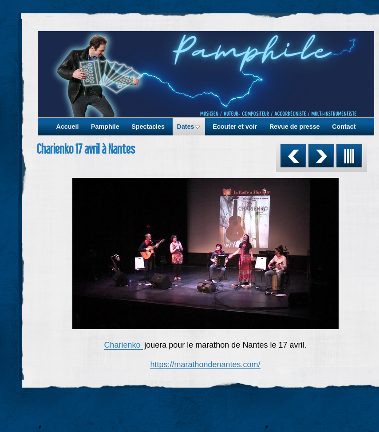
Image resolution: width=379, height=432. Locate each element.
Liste (349, 156)
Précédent (293, 156)
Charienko (123, 345)
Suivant (321, 156)
